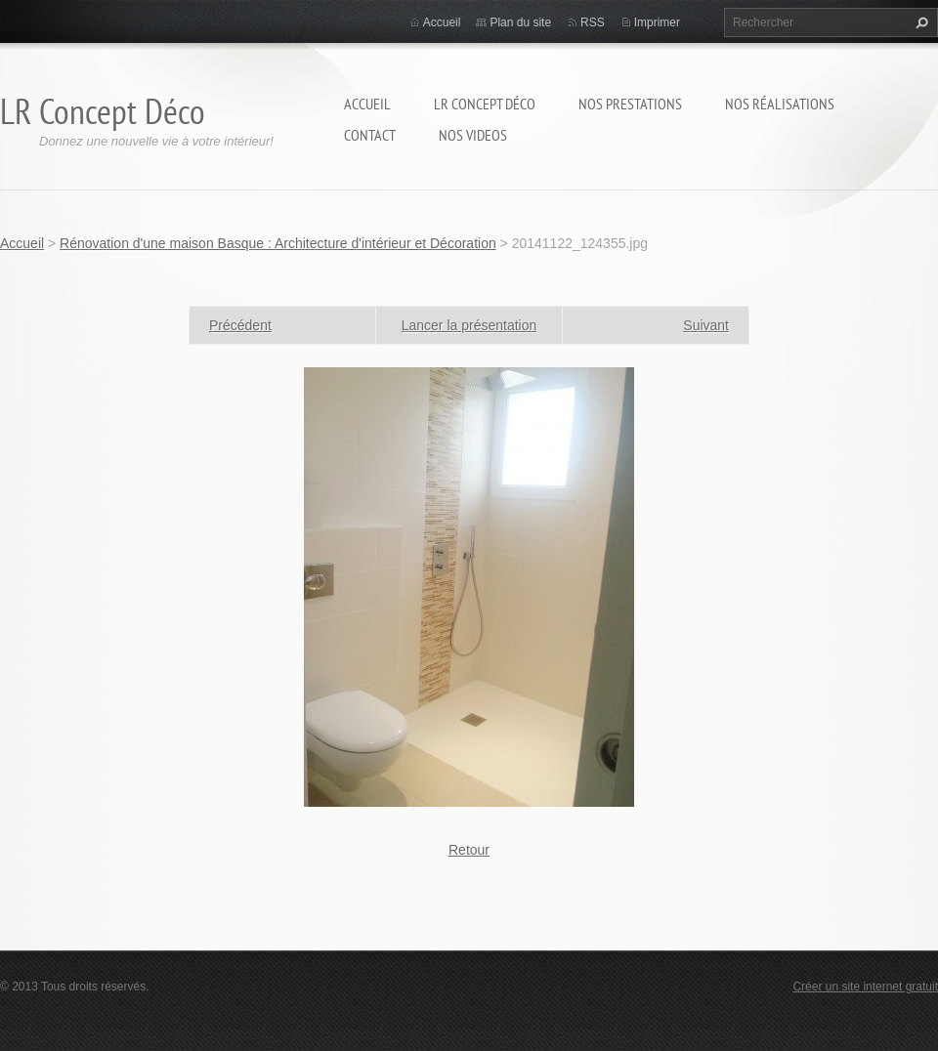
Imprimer (657, 22)
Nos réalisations (779, 103)
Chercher (919, 22)
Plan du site (520, 22)
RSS (592, 22)
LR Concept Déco (484, 103)
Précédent (240, 325)
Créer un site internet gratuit (865, 986)
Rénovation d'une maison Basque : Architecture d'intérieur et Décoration (278, 243)
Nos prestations (630, 103)
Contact (370, 135)
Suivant (706, 325)
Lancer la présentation (469, 325)
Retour (469, 850)
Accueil (367, 103)
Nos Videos (473, 135)
